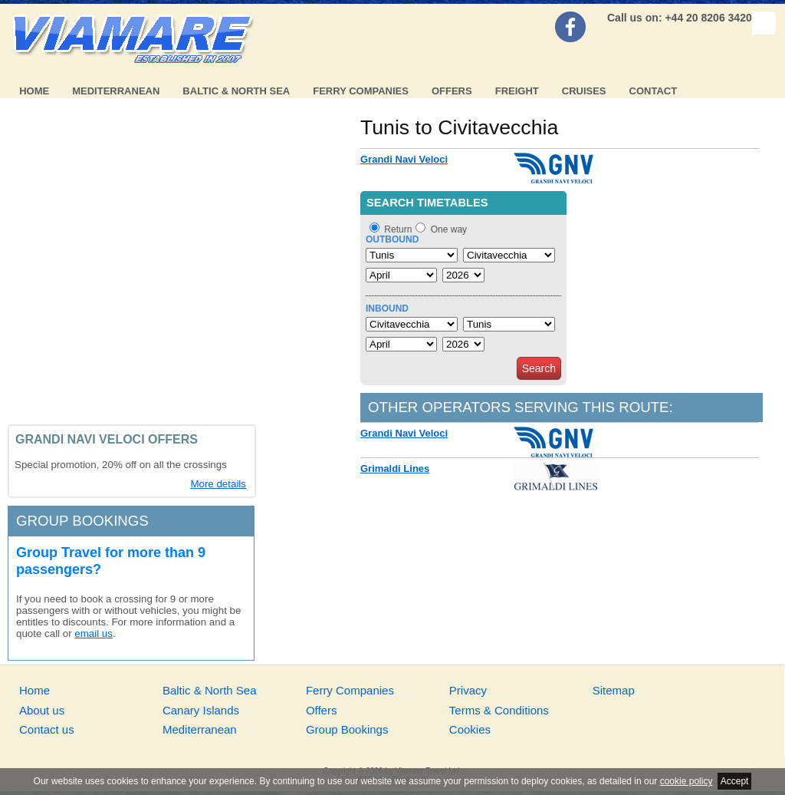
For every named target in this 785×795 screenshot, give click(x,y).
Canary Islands (201, 710)
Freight (517, 91)
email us (93, 633)
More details (218, 484)
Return (398, 229)
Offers (452, 91)
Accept (735, 781)
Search (539, 368)
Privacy (468, 690)
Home (34, 91)
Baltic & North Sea (236, 91)
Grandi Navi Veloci (404, 159)
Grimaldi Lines (394, 468)
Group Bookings (347, 729)
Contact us (46, 729)
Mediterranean (115, 91)
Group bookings (82, 521)
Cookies (470, 729)
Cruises (584, 91)
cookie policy (686, 781)
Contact (653, 91)
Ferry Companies (361, 91)
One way (449, 229)
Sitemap (614, 690)
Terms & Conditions (499, 710)
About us (41, 710)
